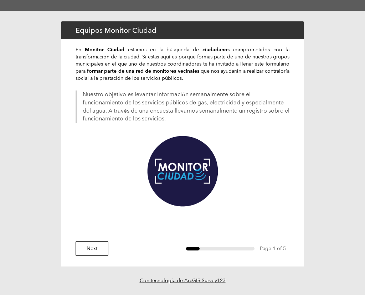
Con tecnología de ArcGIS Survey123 (183, 280)
